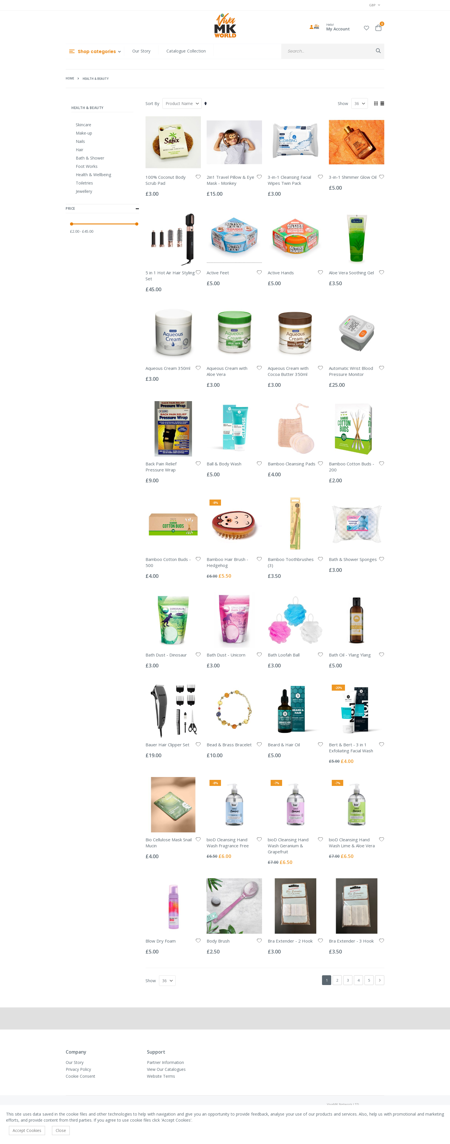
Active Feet (218, 272)
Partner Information (165, 1062)
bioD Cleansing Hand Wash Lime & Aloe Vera (352, 842)
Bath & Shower (90, 158)
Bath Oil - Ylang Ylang (350, 655)
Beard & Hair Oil (284, 744)
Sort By (152, 103)
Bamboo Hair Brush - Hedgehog (227, 562)
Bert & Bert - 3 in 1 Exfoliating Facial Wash (351, 747)
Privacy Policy (78, 1069)
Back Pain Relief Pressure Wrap (161, 467)
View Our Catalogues (166, 1069)
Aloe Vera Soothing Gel (351, 272)
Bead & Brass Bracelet (229, 744)
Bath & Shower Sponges (353, 559)
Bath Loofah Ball (284, 655)
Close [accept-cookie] (61, 1130)
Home (70, 78)
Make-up (84, 133)
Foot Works (87, 166)
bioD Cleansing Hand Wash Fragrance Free (228, 842)
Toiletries (84, 183)
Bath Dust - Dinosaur (166, 655)
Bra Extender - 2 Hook (290, 941)
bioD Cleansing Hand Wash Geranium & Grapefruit (288, 845)
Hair (79, 149)
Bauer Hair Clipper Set (167, 744)
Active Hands (281, 272)
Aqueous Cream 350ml (168, 368)
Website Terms (161, 1076)
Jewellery (84, 191)
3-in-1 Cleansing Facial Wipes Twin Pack (289, 180)
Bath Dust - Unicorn (226, 655)
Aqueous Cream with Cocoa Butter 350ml (288, 371)
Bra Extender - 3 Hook (351, 941)
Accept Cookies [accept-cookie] (27, 1130)
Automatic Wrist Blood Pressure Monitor (351, 371)
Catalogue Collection (186, 51)
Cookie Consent (80, 1076)
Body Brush (218, 941)
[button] (366, 27)
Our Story (141, 51)
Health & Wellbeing (93, 174)
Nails (80, 141)
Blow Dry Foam (161, 941)
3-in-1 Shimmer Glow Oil (353, 177)
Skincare (83, 124)
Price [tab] (102, 209)
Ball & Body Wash (224, 464)
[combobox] (332, 51)
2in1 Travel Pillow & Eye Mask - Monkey (230, 180)
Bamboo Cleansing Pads (291, 464)
